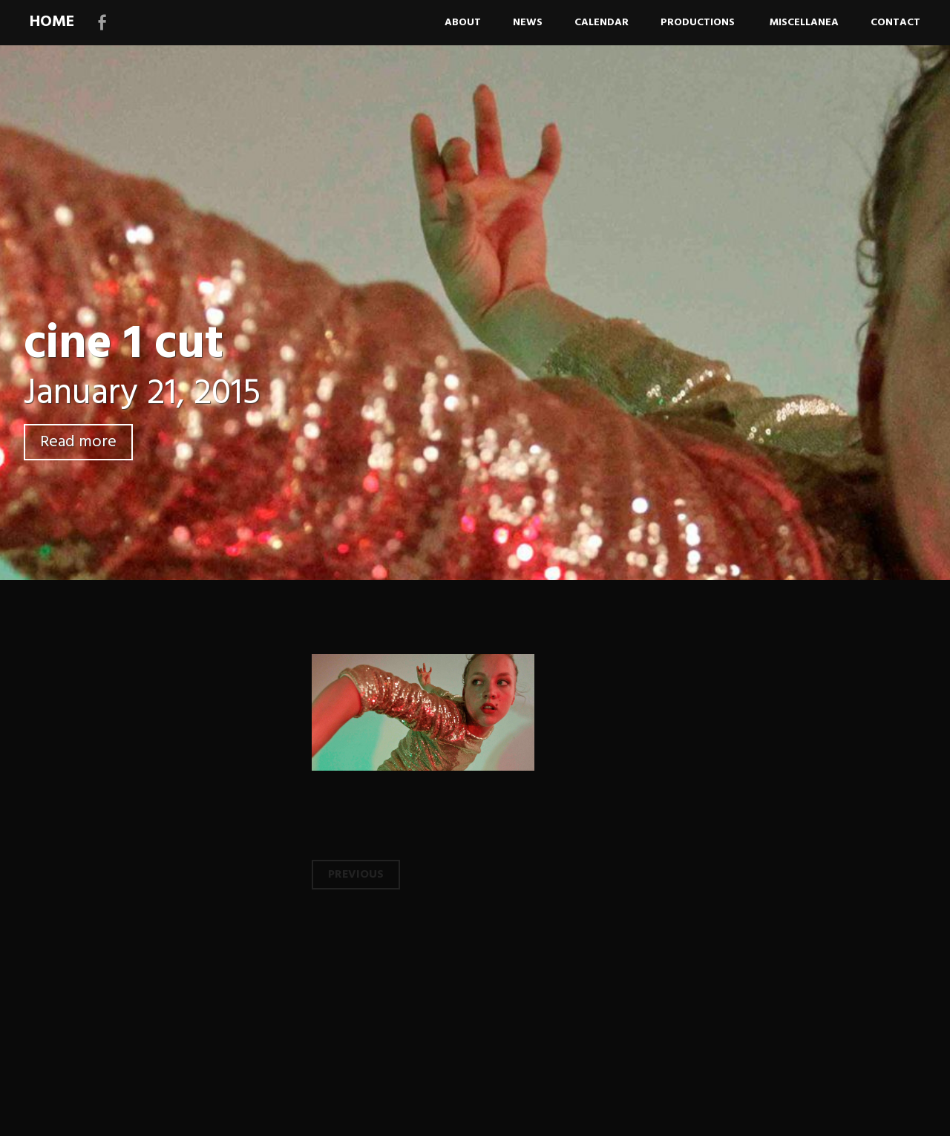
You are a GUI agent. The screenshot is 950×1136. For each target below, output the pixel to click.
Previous (356, 874)
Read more (78, 442)
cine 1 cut (123, 345)
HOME (52, 22)
